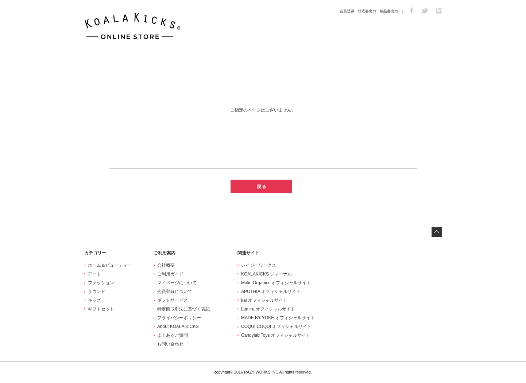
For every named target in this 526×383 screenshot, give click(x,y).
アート (94, 274)
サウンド (96, 291)
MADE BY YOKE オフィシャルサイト (278, 317)
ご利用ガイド (170, 274)
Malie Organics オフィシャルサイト (276, 282)
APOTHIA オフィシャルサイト (271, 291)
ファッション (101, 282)
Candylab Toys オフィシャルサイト (275, 335)
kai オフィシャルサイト (264, 300)
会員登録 (347, 11)
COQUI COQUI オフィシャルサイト (276, 326)
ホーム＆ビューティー (110, 265)
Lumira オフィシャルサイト (268, 309)
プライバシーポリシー (179, 317)
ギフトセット (101, 309)
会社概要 (166, 265)
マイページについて (177, 282)
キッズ (94, 300)
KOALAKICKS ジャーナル (266, 274)
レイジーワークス (258, 265)
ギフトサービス (172, 300)
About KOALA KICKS (177, 326)
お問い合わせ (170, 344)
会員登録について (174, 291)
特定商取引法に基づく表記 (183, 309)
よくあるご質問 (172, 335)
